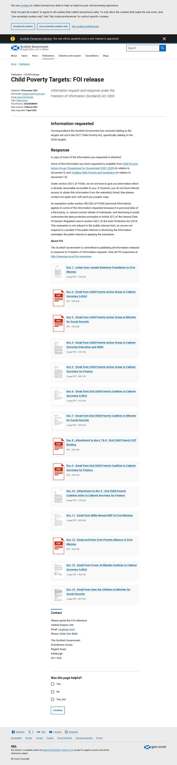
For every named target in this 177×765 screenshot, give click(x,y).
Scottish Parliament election (36, 38)
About (14, 55)
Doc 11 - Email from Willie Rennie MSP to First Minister (99, 515)
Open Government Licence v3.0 (58, 750)
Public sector (22, 100)
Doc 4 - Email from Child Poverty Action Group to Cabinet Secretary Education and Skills (101, 345)
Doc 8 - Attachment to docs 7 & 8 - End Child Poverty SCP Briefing (101, 442)
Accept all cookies (23, 26)
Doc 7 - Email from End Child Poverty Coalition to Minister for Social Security (101, 418)
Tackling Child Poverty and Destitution (93, 172)
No (58, 691)
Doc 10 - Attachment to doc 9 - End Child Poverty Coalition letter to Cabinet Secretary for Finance (96, 493)
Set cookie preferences (85, 26)
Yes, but (61, 699)
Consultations (92, 55)
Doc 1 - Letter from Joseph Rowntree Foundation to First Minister (100, 269)
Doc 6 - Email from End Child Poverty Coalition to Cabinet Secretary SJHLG (101, 393)
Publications (48, 55)
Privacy (99, 738)
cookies (24, 5)
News (35, 55)
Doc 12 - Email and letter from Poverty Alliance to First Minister (99, 542)
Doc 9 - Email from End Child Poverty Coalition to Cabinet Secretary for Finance (101, 468)
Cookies (50, 738)
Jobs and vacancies (84, 738)
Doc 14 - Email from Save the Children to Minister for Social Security (98, 591)
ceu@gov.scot (66, 629)
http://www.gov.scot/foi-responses (71, 256)
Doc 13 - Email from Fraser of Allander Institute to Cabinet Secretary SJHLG (101, 567)
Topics (24, 55)
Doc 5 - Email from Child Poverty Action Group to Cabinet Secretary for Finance (101, 369)
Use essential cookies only (53, 26)
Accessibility (16, 738)
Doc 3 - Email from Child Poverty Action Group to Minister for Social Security (101, 319)
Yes (58, 683)
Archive (29, 738)
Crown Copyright (64, 738)
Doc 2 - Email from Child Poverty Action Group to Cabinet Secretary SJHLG (101, 294)
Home (13, 64)
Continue (58, 710)
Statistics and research (70, 55)
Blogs (106, 55)
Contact (39, 738)
